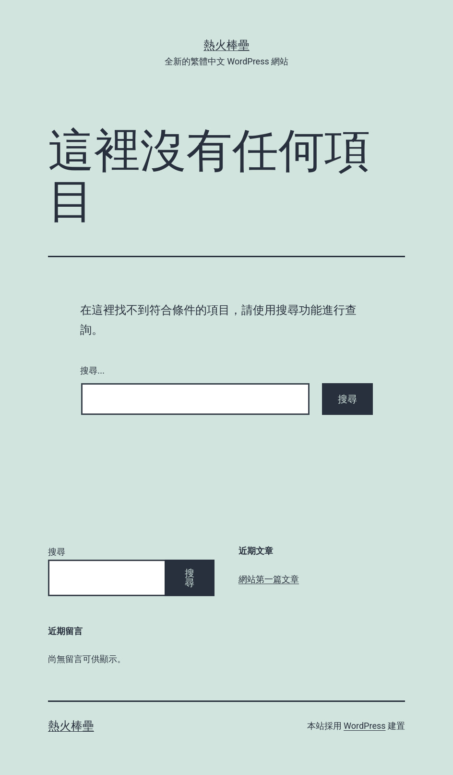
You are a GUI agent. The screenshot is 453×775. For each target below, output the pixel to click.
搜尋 (56, 552)
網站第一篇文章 (268, 579)
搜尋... (92, 370)
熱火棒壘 (226, 45)
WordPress (364, 726)
